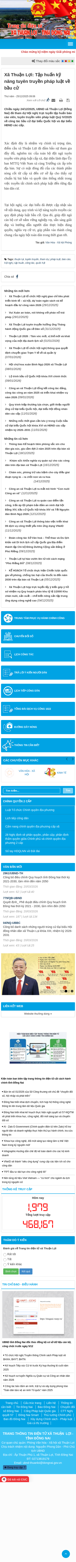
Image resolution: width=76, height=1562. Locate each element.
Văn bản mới (12, 946)
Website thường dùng (38, 1093)
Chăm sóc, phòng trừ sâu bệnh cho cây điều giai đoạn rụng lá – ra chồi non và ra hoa (37, 557)
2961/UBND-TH (13, 953)
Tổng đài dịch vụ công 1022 (32, 788)
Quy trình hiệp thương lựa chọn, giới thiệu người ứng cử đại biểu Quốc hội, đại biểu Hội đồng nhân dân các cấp (37, 489)
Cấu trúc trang (32, 1482)
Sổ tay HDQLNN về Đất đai (22, 931)
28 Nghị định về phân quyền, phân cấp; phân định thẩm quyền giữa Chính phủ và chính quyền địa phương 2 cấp (37, 918)
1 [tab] (66, 1071)
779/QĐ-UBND (12, 978)
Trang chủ (11, 1482)
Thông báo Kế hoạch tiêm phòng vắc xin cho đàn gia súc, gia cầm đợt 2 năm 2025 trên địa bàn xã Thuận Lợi (37, 529)
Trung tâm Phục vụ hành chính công (39, 698)
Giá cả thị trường (38, 1503)
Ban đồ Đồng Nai (14, 1499)
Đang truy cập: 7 (14, 1547)
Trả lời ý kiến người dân (30, 752)
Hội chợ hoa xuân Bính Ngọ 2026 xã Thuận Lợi (38, 444)
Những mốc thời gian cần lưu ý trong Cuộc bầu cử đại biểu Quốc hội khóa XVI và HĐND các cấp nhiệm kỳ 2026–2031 (36, 505)
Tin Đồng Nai (24, 1486)
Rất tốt (9, 1334)
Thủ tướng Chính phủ (57, 1494)
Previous (67, 838)
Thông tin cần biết (26, 825)
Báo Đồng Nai (46, 1486)
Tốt (7, 1339)
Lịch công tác (24, 734)
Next (73, 838)
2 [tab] (72, 1071)
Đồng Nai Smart (28, 1494)
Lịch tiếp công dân (27, 770)
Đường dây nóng (25, 806)
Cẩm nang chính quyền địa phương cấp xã (32, 906)
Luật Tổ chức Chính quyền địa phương (29, 889)
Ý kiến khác (12, 1344)
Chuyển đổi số (23, 716)
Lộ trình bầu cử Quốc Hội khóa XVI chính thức (38, 456)
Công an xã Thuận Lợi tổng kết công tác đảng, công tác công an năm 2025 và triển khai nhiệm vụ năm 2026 (36, 473)
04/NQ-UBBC (11, 1002)
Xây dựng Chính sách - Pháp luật (51, 1499)
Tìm (68, 870)
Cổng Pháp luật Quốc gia (40, 1490)
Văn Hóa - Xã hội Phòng (58, 322)
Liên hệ (51, 1482)
